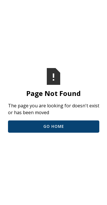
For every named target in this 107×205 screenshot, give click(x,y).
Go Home (53, 126)
